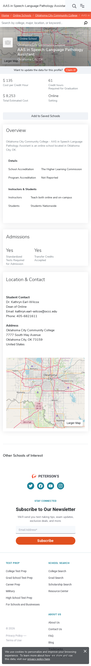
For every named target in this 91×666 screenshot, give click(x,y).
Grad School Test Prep (19, 577)
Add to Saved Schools (45, 116)
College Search (57, 571)
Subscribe (45, 541)
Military (10, 591)
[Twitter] (30, 485)
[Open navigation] (82, 6)
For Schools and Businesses (23, 604)
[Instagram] (60, 485)
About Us (54, 622)
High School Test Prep (19, 597)
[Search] (74, 6)
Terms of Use (13, 640)
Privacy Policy (14, 635)
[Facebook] (40, 485)
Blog (51, 642)
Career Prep (13, 584)
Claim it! (71, 70)
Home (5, 15)
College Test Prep (16, 571)
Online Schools (22, 15)
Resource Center (58, 591)
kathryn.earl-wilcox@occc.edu (36, 311)
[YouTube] (50, 485)
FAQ (51, 635)
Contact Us (55, 629)
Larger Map (74, 423)
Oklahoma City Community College (56, 15)
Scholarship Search (60, 584)
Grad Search (55, 577)
